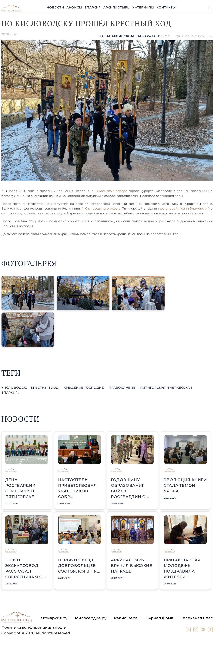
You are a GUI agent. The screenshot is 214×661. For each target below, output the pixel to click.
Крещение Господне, (85, 387)
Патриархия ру (52, 618)
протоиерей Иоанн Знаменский (184, 208)
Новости (55, 7)
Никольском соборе (110, 191)
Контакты (166, 7)
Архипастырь (116, 7)
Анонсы (74, 7)
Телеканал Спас (197, 618)
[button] (28, 293)
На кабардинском (116, 36)
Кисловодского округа (102, 208)
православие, (123, 387)
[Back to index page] (11, 11)
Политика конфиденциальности (33, 627)
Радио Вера (126, 618)
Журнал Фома (159, 618)
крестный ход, (46, 387)
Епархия (93, 7)
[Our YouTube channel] (203, 630)
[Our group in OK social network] (210, 630)
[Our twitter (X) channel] (196, 630)
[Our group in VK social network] (189, 630)
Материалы (143, 7)
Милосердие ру (90, 618)
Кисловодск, (14, 387)
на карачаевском (153, 36)
